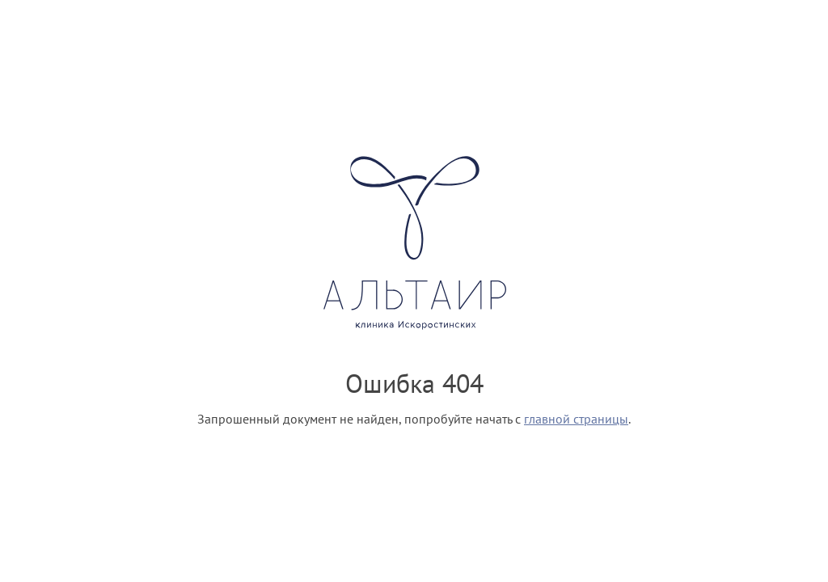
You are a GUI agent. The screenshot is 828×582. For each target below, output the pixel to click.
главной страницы (576, 419)
